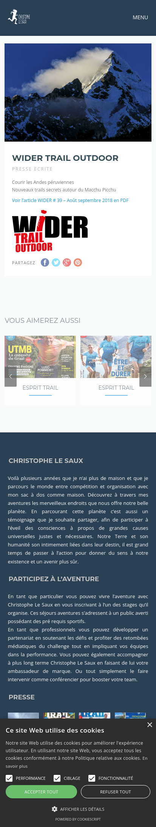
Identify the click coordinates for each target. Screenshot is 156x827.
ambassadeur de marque (39, 680)
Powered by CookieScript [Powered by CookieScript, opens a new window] (77, 819)
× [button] (149, 725)
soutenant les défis (64, 646)
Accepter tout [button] (41, 792)
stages (129, 613)
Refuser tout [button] (115, 792)
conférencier (64, 688)
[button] (9, 778)
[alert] (78, 773)
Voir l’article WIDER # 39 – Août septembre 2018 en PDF (70, 196)
